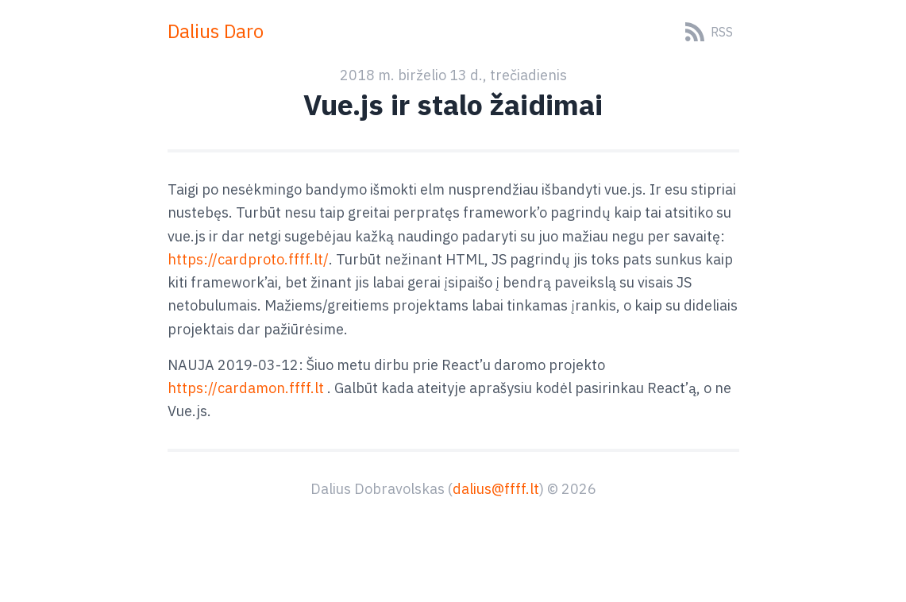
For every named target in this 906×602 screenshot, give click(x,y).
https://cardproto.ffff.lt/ (248, 259)
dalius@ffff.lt (496, 489)
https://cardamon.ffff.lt (246, 388)
